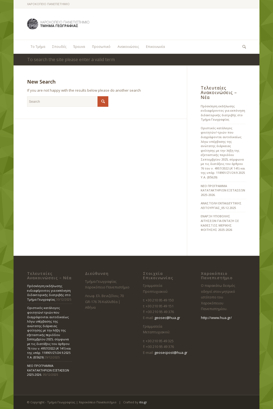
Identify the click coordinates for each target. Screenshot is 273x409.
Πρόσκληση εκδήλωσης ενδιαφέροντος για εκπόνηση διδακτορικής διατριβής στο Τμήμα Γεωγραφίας (223, 113)
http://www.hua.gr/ (216, 317)
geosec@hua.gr (167, 317)
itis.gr (143, 402)
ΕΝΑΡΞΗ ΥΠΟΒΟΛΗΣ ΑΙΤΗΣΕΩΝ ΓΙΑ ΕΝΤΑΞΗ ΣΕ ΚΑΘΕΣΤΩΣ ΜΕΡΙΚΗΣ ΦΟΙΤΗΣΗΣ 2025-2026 (220, 223)
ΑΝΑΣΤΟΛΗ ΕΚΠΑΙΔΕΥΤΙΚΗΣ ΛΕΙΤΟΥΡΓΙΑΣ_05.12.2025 (221, 205)
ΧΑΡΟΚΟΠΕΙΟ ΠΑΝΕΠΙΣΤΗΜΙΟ (48, 4)
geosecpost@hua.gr (170, 352)
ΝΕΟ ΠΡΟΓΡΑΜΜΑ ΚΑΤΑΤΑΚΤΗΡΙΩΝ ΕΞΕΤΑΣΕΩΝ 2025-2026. (223, 190)
